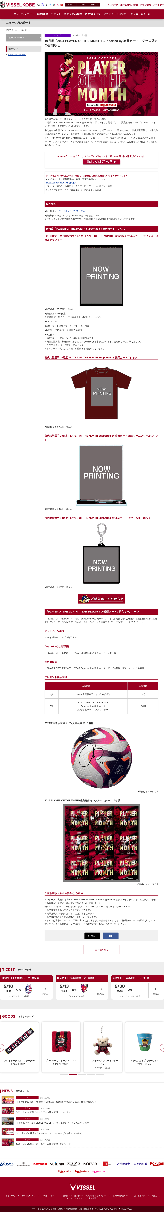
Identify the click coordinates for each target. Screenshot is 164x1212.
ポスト (92, 936)
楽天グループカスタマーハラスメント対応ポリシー (84, 1196)
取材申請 (92, 1198)
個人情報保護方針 (120, 1196)
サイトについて (28, 1196)
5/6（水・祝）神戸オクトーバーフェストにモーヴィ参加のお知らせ (89, 1131)
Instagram (58, 5)
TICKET (70, 5)
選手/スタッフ (92, 14)
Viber (42, 5)
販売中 (45, 990)
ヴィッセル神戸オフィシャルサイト (17, 4)
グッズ (57, 35)
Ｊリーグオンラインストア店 (71, 211)
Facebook (50, 5)
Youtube (62, 5)
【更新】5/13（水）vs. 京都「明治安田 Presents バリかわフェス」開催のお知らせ (89, 1099)
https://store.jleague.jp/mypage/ (60, 182)
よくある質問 (139, 1196)
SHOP (82, 5)
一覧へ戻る (101, 949)
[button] (64, 1074)
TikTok (54, 5)
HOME (8, 30)
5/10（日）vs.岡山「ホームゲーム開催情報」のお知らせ (89, 1141)
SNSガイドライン (48, 1196)
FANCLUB (94, 5)
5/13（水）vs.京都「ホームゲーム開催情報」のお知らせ (89, 1110)
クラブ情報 (10, 1196)
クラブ (27, 1098)
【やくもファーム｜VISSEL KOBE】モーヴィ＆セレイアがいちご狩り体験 (89, 1120)
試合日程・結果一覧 (17, 54)
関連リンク (156, 1196)
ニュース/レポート (24, 14)
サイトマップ (76, 1198)
